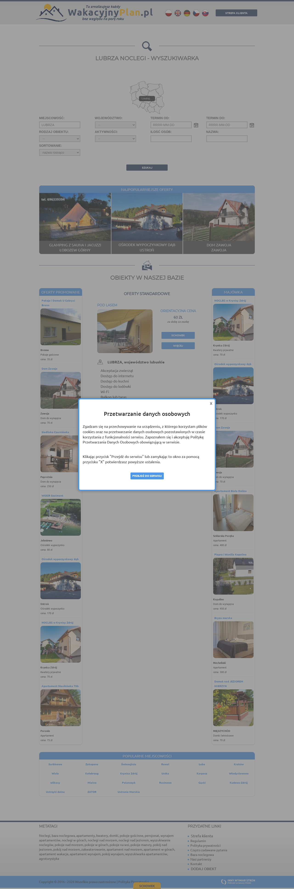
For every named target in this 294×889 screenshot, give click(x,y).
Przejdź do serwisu (147, 476)
